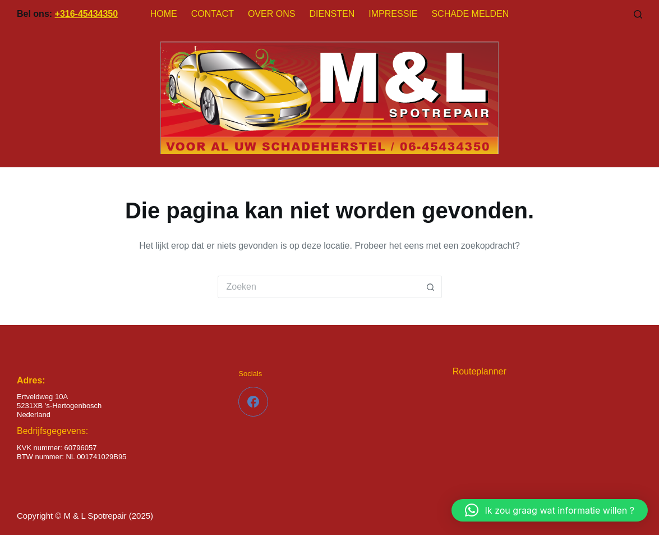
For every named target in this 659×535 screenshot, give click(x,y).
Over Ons (271, 14)
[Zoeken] (638, 14)
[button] (549, 510)
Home (163, 14)
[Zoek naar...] (319, 287)
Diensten (331, 14)
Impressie (392, 14)
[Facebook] (253, 402)
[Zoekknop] (431, 287)
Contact (212, 14)
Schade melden (470, 14)
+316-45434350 (86, 14)
